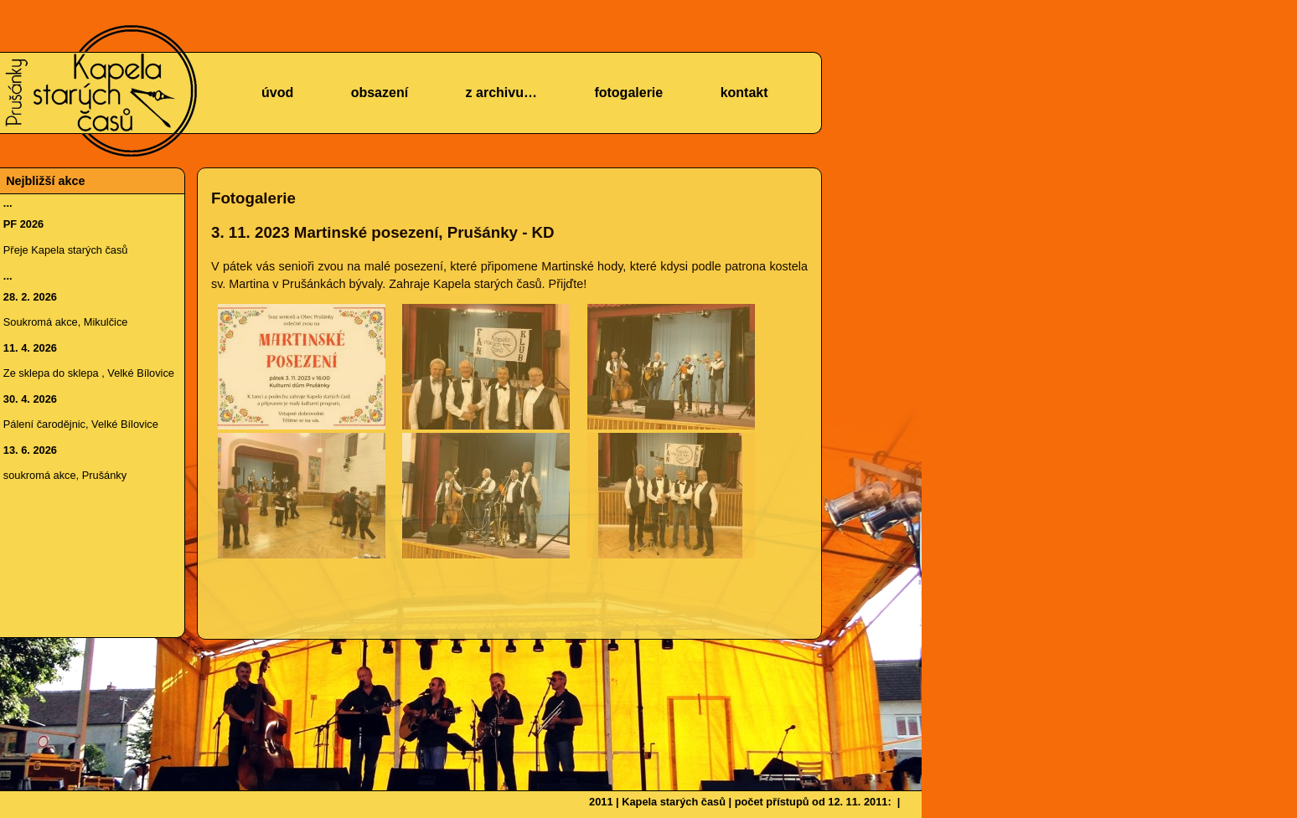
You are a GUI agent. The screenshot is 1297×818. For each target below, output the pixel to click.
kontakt (744, 92)
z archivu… (501, 92)
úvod (277, 92)
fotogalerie (628, 92)
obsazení (379, 92)
